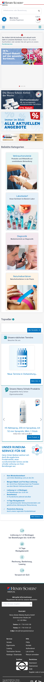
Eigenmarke (10, 645)
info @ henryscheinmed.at (24, 631)
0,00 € (38, 17)
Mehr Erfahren (36, 516)
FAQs (28, 642)
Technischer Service (13, 651)
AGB (30, 669)
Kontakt (28, 645)
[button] (19, 86)
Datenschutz (33, 666)
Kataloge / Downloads (14, 655)
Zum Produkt (33, 437)
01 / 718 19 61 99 (25, 624)
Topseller (7, 319)
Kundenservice (7, 44)
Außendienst (30, 648)
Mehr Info (35, 381)
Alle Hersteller (34, 330)
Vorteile (9, 642)
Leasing (9, 648)
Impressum (33, 663)
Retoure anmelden (32, 655)
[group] (22, 68)
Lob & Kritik (30, 651)
